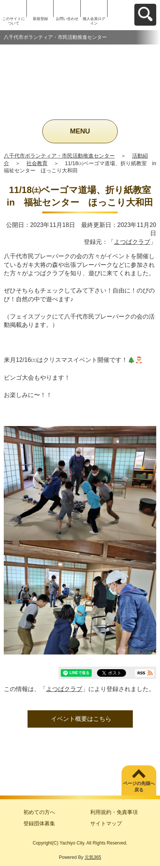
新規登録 (40, 19)
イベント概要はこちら (81, 719)
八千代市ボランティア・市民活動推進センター (59, 156)
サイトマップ (106, 823)
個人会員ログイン (94, 21)
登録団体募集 (39, 823)
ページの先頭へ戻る (139, 786)
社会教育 (37, 163)
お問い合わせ (67, 19)
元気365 (93, 857)
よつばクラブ (132, 242)
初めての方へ (39, 812)
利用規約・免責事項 (114, 812)
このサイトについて (13, 21)
